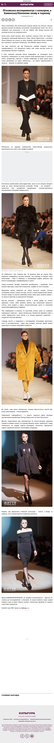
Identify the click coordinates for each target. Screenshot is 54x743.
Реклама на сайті (7, 719)
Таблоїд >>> (25, 608)
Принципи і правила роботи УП (27, 721)
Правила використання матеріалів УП (40, 719)
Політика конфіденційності (21, 719)
